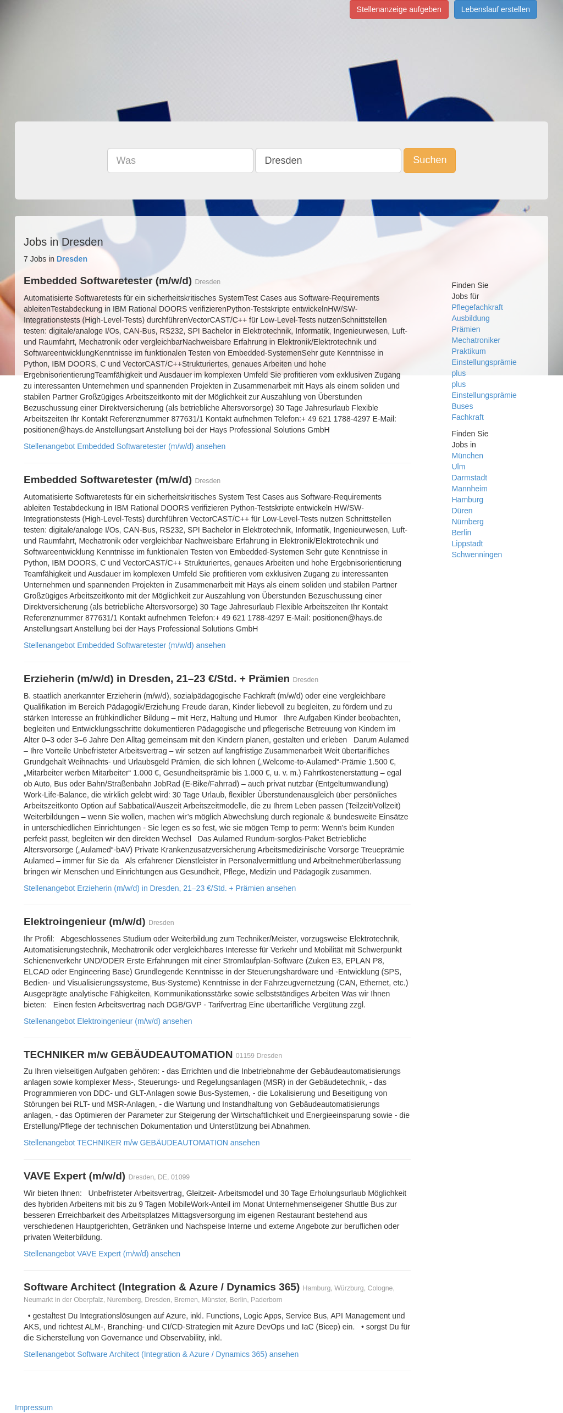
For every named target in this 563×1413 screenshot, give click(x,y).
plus (459, 373)
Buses (462, 406)
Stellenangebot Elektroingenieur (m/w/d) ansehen (108, 1021)
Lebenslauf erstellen (495, 9)
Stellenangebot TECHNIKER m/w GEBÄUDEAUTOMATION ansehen (142, 1142)
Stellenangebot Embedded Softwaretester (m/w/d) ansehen (124, 446)
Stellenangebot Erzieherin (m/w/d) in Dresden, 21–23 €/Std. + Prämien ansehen (160, 888)
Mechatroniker (476, 340)
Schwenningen (477, 554)
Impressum (34, 1407)
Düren (462, 510)
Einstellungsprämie (484, 362)
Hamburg (468, 499)
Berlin (462, 532)
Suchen (429, 159)
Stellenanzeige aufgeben (399, 9)
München (468, 455)
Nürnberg (468, 521)
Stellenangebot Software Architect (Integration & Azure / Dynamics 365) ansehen (161, 1354)
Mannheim (470, 488)
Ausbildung (471, 318)
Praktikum (469, 351)
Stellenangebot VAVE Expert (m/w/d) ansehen (102, 1253)
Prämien (466, 329)
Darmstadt (470, 477)
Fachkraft (468, 417)
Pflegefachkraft (477, 307)
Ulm (459, 466)
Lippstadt (467, 543)
